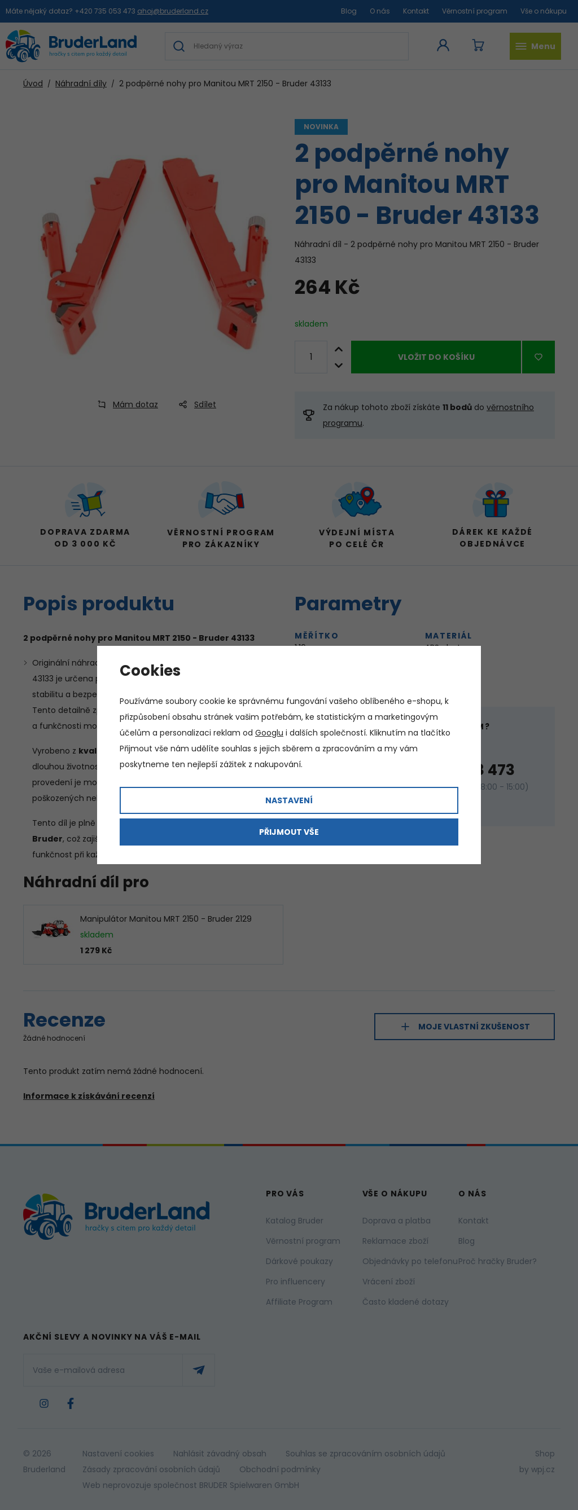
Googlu (269, 732)
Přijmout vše (289, 832)
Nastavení (289, 800)
